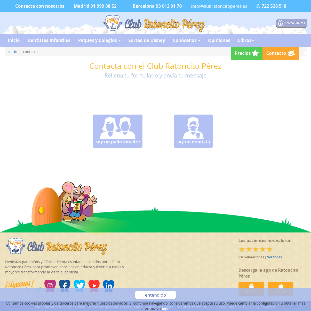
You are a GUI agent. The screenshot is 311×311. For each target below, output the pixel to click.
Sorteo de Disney (146, 40)
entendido (155, 295)
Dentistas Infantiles (48, 40)
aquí (166, 308)
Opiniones (219, 40)
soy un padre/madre (117, 131)
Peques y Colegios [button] (99, 40)
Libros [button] (246, 40)
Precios (247, 53)
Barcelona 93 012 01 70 (157, 6)
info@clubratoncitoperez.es (219, 6)
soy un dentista (193, 131)
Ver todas (274, 257)
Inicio (14, 40)
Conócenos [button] (186, 40)
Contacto (280, 53)
